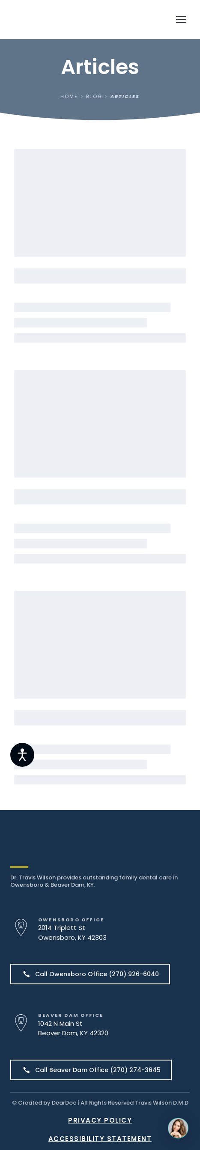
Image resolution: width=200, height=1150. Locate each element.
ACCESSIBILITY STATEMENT (100, 1138)
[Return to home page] (60, 19)
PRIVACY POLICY (100, 1120)
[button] (90, 974)
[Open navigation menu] (181, 19)
